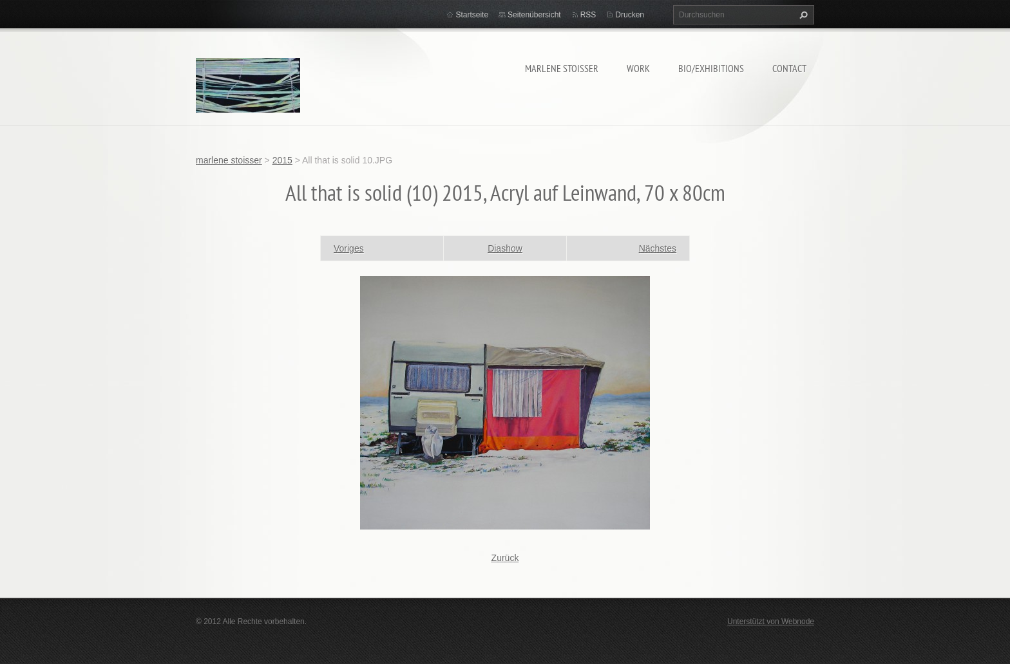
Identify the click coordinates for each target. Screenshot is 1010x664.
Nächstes (657, 248)
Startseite (471, 14)
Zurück (505, 558)
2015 (282, 160)
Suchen (802, 14)
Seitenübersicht (534, 14)
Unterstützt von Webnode (770, 621)
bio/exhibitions (711, 68)
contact (789, 68)
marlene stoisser (561, 68)
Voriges (349, 248)
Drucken (629, 14)
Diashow (505, 248)
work (638, 68)
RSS (588, 14)
